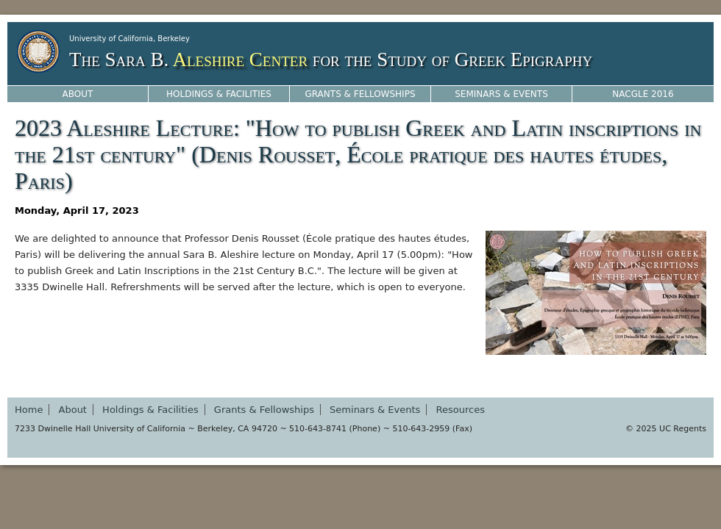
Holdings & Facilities (218, 94)
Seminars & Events (501, 94)
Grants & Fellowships (360, 94)
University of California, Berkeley (129, 39)
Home (29, 409)
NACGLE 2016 (642, 94)
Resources (460, 409)
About (78, 94)
